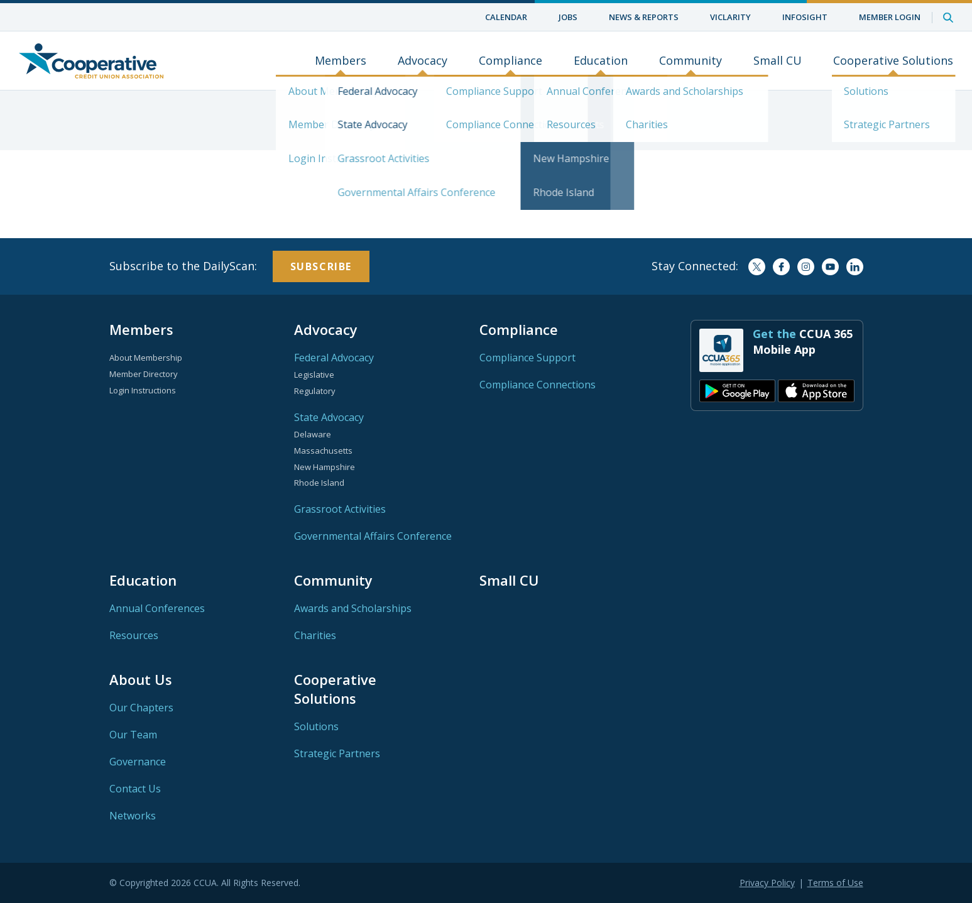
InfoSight (804, 17)
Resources (133, 635)
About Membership (145, 357)
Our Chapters (141, 707)
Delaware (312, 434)
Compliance (510, 60)
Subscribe (321, 266)
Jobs (568, 17)
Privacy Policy (767, 883)
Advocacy (422, 60)
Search (948, 17)
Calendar (506, 17)
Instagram (805, 266)
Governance (137, 762)
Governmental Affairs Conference (373, 536)
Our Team (133, 735)
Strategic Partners (337, 753)
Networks (132, 816)
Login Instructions (142, 390)
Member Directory (143, 374)
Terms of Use (835, 883)
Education (601, 60)
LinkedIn (854, 266)
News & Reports (644, 17)
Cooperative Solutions (893, 60)
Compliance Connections (537, 384)
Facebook (781, 266)
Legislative (314, 374)
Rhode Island (319, 482)
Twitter (756, 266)
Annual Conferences (157, 608)
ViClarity (730, 17)
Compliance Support (527, 357)
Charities (315, 635)
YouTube (830, 266)
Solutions (316, 726)
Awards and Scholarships (353, 608)
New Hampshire (324, 467)
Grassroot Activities (340, 509)
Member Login (889, 17)
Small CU (777, 60)
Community (690, 60)
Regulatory (315, 391)
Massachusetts (323, 450)
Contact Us (135, 789)
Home (91, 61)
